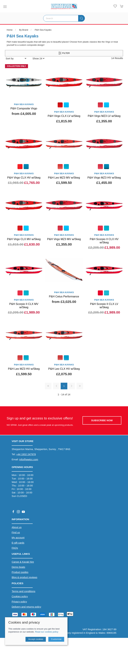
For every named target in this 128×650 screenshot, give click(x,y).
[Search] (64, 18)
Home (9, 30)
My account (18, 537)
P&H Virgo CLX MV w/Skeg (23, 239)
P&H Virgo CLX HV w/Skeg (23, 177)
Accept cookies (35, 639)
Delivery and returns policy (26, 606)
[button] (5, 6)
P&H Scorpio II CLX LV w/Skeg (104, 305)
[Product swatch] (60, 105)
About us (17, 527)
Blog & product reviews (24, 577)
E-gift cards (18, 542)
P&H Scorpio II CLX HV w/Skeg (104, 241)
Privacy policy (19, 601)
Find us (16, 532)
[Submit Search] (81, 18)
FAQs (15, 547)
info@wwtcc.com (28, 459)
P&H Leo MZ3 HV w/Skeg (24, 368)
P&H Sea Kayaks (43, 30)
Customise (56, 639)
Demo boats (18, 567)
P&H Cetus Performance (64, 296)
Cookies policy (20, 596)
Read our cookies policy (46, 632)
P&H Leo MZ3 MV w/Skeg (64, 177)
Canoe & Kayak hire (23, 561)
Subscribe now (102, 420)
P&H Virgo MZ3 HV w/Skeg (104, 177)
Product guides (20, 572)
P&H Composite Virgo (23, 108)
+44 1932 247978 (26, 454)
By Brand (23, 30)
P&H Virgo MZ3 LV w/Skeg (104, 115)
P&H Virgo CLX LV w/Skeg (64, 115)
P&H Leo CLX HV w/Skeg (64, 368)
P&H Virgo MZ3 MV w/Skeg (64, 239)
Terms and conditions (23, 591)
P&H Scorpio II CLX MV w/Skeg (23, 305)
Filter (64, 53)
